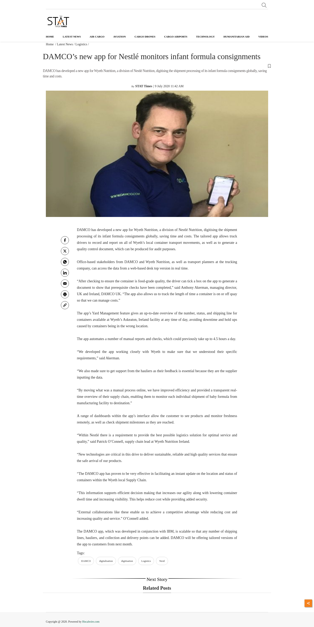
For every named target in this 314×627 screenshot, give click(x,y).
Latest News (65, 44)
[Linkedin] (65, 273)
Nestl (162, 560)
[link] (65, 305)
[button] (157, 65)
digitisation (127, 560)
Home (50, 36)
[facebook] (65, 240)
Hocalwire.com (91, 621)
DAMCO (86, 560)
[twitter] (65, 251)
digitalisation (106, 560)
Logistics (81, 44)
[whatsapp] (65, 262)
